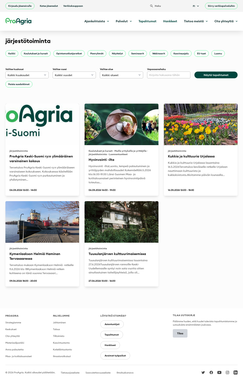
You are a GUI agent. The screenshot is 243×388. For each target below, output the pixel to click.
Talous (56, 329)
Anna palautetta (14, 349)
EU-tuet (201, 53)
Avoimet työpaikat (115, 355)
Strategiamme (13, 322)
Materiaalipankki (14, 342)
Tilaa (180, 333)
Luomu (218, 53)
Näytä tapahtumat (216, 75)
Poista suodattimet (19, 84)
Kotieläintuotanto (62, 349)
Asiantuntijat (112, 324)
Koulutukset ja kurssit (36, 53)
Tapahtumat (147, 21)
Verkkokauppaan (73, 5)
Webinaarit (158, 53)
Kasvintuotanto (61, 342)
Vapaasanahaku (156, 69)
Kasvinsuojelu (181, 53)
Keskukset (11, 329)
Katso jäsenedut (49, 5)
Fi (196, 6)
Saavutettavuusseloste (98, 372)
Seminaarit (137, 53)
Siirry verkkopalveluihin (221, 5)
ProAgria (12, 315)
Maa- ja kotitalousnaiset (18, 356)
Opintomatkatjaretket (69, 53)
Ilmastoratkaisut (62, 356)
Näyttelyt (117, 53)
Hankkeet (170, 21)
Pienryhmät (96, 53)
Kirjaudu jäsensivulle (20, 5)
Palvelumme (61, 315)
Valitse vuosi (60, 69)
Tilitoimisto (58, 336)
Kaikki (11, 53)
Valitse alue (106, 69)
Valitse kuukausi (14, 69)
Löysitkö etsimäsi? (113, 315)
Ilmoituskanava (125, 372)
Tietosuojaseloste (70, 372)
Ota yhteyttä (12, 336)
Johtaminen (59, 322)
